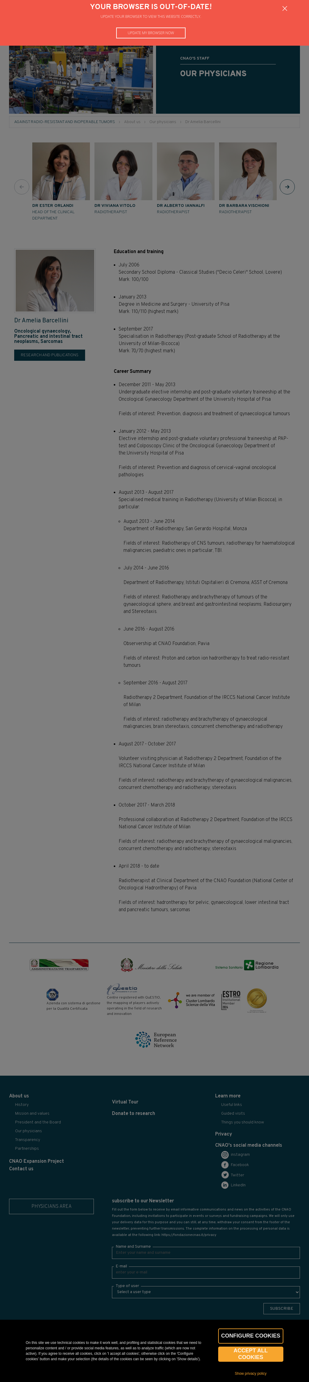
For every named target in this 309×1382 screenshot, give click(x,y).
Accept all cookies (251, 1354)
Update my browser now (151, 32)
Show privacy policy (250, 1373)
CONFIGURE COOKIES (250, 1336)
